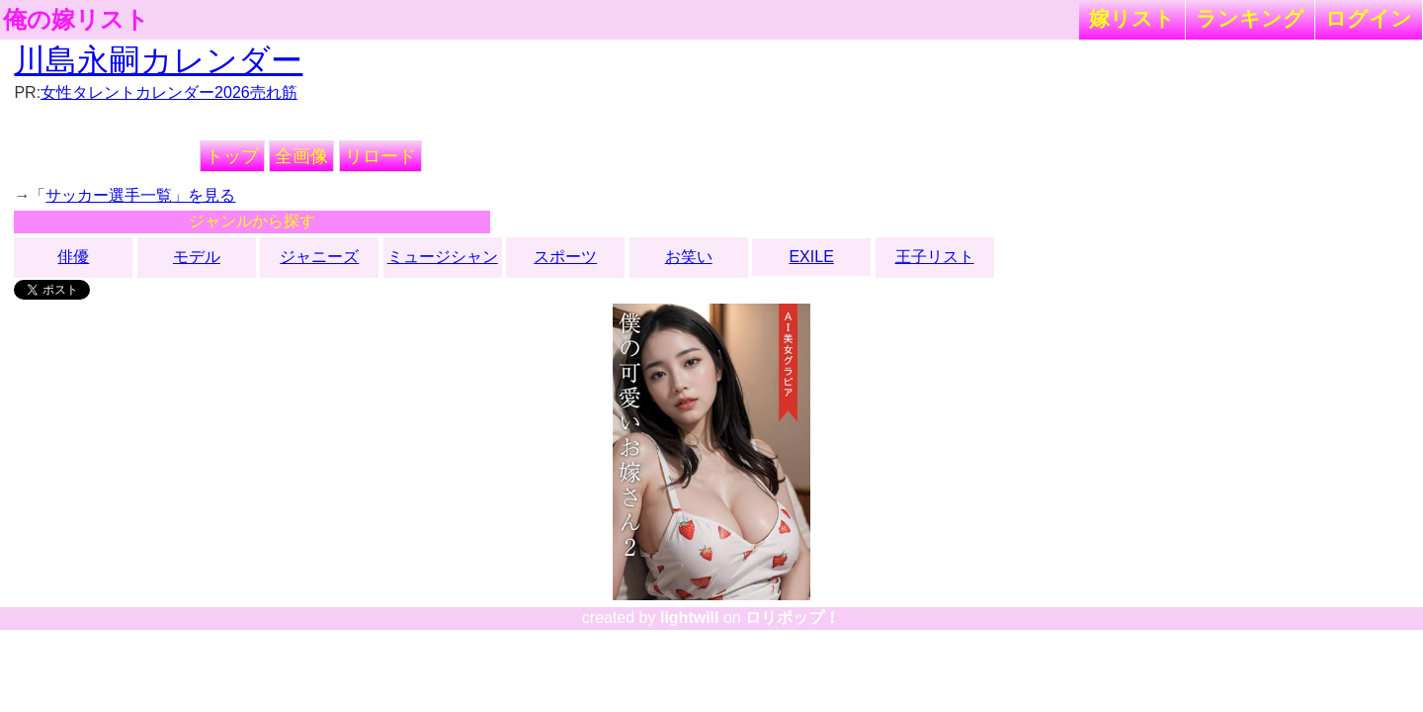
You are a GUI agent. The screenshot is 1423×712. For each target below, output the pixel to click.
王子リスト (934, 256)
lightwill (689, 617)
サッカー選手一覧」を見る (140, 195)
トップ (232, 156)
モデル (196, 256)
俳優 (73, 256)
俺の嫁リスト (76, 20)
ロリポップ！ (792, 617)
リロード (380, 156)
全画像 (301, 156)
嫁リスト (1132, 18)
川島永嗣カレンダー (158, 60)
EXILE (811, 256)
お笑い (688, 256)
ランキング (1250, 18)
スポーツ (565, 256)
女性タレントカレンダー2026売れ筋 (169, 92)
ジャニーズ (319, 256)
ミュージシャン (442, 256)
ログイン (1368, 18)
